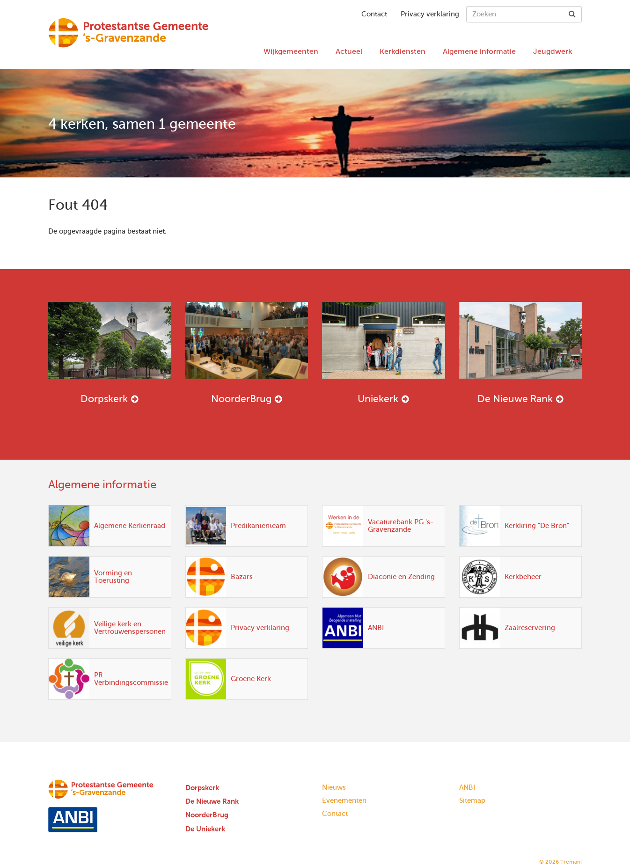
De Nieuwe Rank (520, 353)
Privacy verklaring (430, 14)
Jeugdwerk (552, 51)
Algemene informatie (479, 51)
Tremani (571, 862)
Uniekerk (383, 353)
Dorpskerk (109, 353)
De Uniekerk (205, 829)
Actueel (349, 51)
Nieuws (334, 787)
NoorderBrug (246, 353)
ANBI (467, 787)
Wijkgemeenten (291, 51)
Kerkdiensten (402, 51)
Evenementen (344, 800)
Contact (374, 14)
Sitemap (472, 800)
